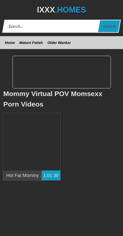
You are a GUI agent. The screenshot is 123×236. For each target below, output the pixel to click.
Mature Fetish (31, 43)
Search (109, 26)
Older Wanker (59, 43)
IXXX (61, 9)
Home (10, 43)
